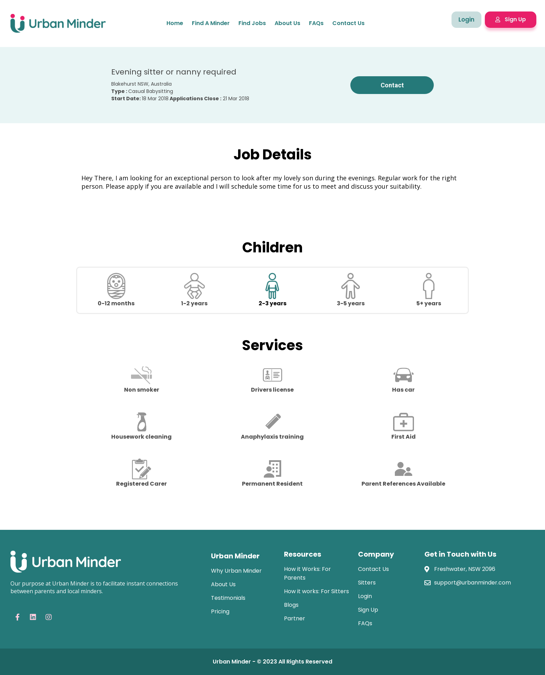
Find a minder (211, 23)
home (174, 23)
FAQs (316, 23)
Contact (392, 85)
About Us (287, 23)
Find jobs (252, 23)
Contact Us (348, 23)
